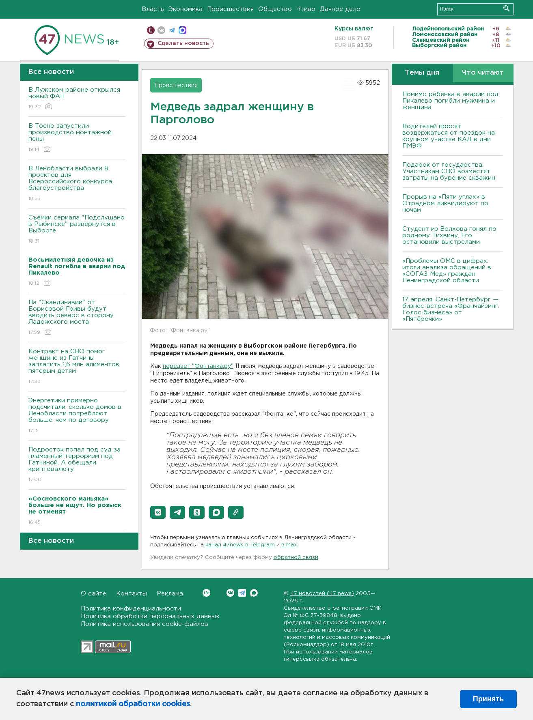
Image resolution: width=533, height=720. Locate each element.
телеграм (172, 30)
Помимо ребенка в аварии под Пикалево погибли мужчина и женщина (450, 101)
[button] (158, 512)
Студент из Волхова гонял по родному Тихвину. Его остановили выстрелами (449, 235)
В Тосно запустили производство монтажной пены (76, 138)
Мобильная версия (151, 30)
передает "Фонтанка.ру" (198, 366)
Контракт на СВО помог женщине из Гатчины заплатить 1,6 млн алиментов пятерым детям (76, 367)
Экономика (185, 9)
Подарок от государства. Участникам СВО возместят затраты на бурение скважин (448, 171)
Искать (506, 8)
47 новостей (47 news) (322, 593)
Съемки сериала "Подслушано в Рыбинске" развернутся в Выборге (76, 230)
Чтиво (305, 9)
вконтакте (161, 30)
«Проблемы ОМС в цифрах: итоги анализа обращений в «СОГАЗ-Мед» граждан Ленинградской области (446, 270)
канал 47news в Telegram (240, 545)
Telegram (242, 593)
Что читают (483, 73)
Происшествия (230, 9)
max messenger (182, 30)
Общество (275, 9)
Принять (488, 699)
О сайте (93, 593)
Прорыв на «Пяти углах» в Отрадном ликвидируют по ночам (445, 203)
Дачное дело (340, 9)
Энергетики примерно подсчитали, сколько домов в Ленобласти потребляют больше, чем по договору (76, 416)
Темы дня (422, 73)
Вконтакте (206, 593)
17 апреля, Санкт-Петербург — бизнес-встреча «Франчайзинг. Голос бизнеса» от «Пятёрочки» (450, 309)
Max (254, 593)
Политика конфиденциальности (131, 608)
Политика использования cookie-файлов (144, 624)
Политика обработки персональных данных (150, 616)
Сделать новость (183, 43)
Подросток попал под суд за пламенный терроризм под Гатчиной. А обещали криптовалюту (76, 465)
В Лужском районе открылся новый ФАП (76, 98)
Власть (153, 9)
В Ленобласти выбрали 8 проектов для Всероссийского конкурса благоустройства (76, 184)
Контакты (131, 593)
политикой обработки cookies (133, 704)
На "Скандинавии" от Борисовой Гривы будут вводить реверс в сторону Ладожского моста (76, 318)
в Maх (289, 545)
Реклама (170, 593)
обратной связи (296, 557)
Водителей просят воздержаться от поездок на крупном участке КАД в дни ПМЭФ (448, 136)
